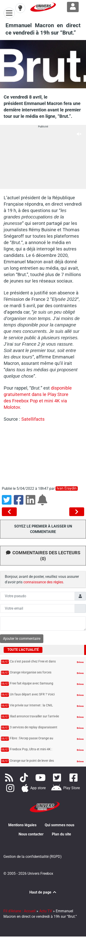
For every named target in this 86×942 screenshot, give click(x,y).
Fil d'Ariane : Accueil (19, 911)
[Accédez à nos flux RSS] (10, 777)
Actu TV (45, 911)
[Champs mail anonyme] (37, 608)
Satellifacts (32, 419)
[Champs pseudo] (37, 596)
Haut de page (43, 892)
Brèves (80, 662)
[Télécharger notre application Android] (65, 788)
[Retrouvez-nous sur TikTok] (25, 777)
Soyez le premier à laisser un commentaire (43, 529)
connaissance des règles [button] (43, 582)
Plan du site (61, 834)
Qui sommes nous (59, 825)
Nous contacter (31, 834)
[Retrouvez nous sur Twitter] (58, 777)
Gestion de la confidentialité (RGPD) (32, 856)
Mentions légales (22, 825)
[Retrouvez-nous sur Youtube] (41, 777)
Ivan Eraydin (67, 488)
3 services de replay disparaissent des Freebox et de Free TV (33, 729)
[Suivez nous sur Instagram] (11, 788)
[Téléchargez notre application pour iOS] (33, 788)
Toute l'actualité (23, 650)
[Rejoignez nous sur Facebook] (74, 777)
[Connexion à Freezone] (73, 7)
